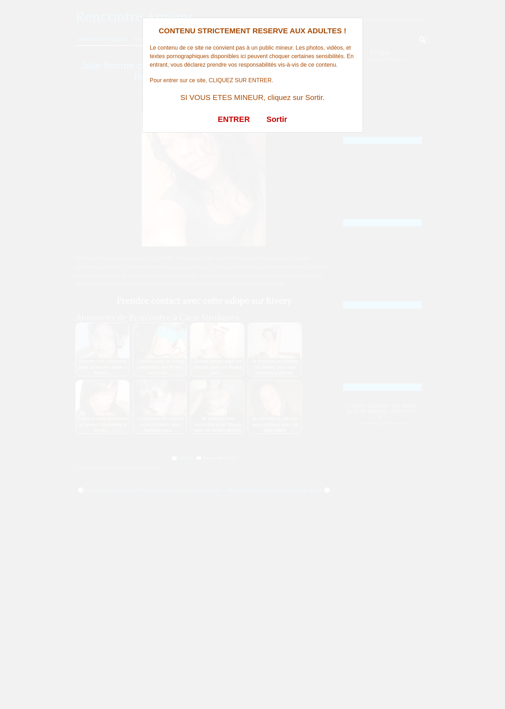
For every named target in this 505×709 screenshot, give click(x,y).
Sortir (276, 119)
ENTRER (234, 119)
